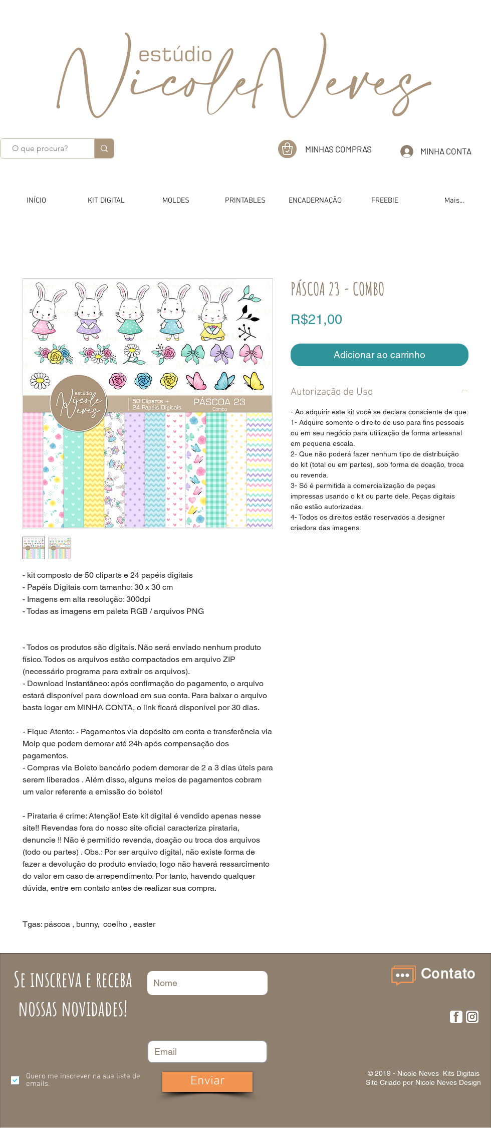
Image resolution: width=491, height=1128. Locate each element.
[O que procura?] (40, 148)
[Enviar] (207, 1082)
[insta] (472, 1017)
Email (156, 1032)
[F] (456, 1017)
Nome (159, 962)
